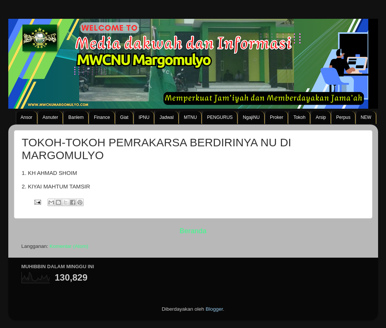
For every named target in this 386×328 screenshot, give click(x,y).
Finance (102, 117)
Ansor (26, 117)
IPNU (144, 117)
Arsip (321, 117)
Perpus (343, 117)
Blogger (214, 309)
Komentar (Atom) (69, 246)
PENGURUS (220, 117)
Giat (124, 117)
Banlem (76, 117)
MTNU (190, 117)
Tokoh (299, 117)
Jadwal (166, 117)
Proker (276, 117)
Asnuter (50, 117)
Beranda (192, 231)
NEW (366, 117)
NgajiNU (251, 117)
